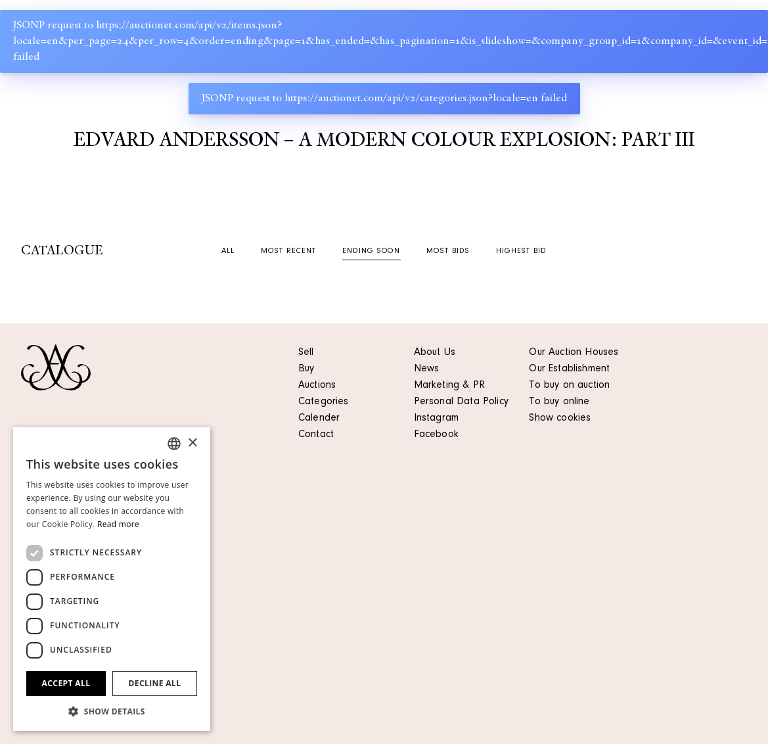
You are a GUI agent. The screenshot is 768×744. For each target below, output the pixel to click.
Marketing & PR (449, 386)
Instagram (436, 418)
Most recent (288, 252)
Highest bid (521, 252)
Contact (316, 435)
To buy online (559, 402)
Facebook (436, 435)
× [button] (192, 443)
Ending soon (371, 252)
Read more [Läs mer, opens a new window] (118, 524)
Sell (306, 353)
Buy (306, 369)
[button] (111, 711)
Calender (319, 418)
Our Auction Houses (573, 353)
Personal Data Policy (461, 402)
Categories (323, 402)
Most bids (448, 252)
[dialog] (111, 579)
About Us (434, 353)
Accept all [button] (66, 683)
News (427, 369)
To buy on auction (569, 386)
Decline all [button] (155, 683)
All (228, 252)
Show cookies (560, 418)
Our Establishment (569, 369)
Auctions (317, 386)
